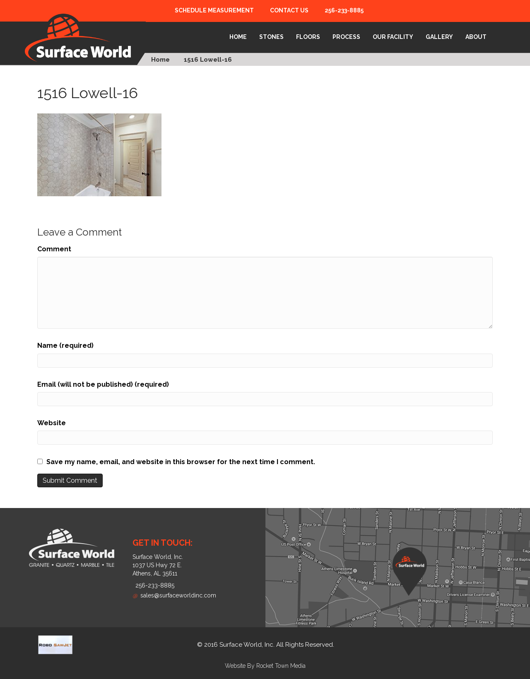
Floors (308, 37)
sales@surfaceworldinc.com (174, 595)
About (476, 37)
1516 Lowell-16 (208, 59)
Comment (54, 249)
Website (51, 423)
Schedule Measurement (214, 10)
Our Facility (393, 37)
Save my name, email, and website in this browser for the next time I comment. (180, 462)
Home (238, 37)
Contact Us (289, 10)
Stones (271, 37)
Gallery (439, 37)
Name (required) (65, 345)
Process (346, 37)
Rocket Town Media (281, 665)
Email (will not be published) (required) (103, 384)
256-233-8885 (344, 10)
